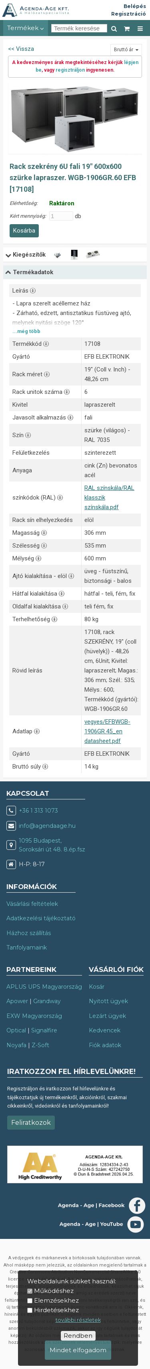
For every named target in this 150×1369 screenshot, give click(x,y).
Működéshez (54, 1291)
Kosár (96, 986)
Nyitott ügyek (108, 1001)
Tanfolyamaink (26, 947)
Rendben (78, 1335)
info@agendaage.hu (47, 825)
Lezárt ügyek (107, 1016)
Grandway (47, 1001)
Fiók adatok (105, 1045)
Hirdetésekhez (56, 1310)
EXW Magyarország (34, 1016)
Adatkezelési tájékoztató (41, 918)
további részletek (78, 1320)
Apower (17, 1001)
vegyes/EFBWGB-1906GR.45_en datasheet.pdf (107, 731)
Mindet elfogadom (78, 1350)
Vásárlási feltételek (32, 903)
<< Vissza (21, 48)
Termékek (25, 28)
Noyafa (16, 1045)
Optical (16, 1030)
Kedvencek (104, 1030)
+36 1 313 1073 (38, 810)
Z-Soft (40, 1045)
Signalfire (44, 1030)
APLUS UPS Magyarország (44, 986)
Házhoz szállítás (28, 933)
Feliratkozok (31, 1122)
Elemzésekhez (56, 1300)
